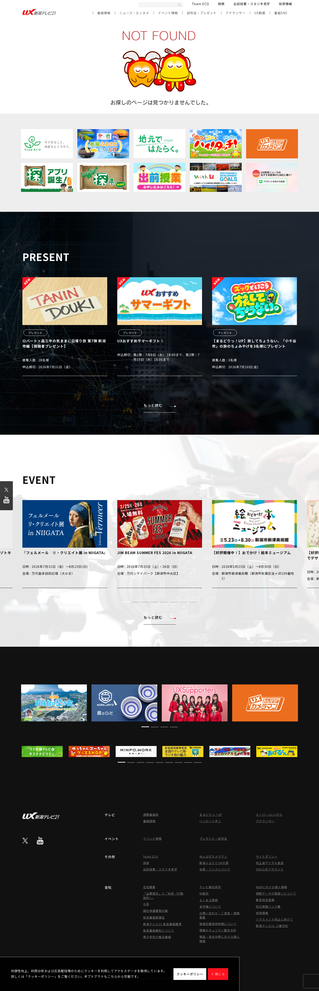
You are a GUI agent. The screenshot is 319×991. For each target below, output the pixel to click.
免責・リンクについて (214, 869)
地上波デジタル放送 (270, 863)
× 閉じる (218, 974)
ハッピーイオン (210, 821)
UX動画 (259, 13)
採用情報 (285, 4)
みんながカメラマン (213, 856)
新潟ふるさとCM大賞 (214, 863)
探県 (221, 4)
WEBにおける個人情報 (271, 887)
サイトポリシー (267, 856)
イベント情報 (168, 13)
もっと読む (160, 405)
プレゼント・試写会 (213, 838)
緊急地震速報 (265, 900)
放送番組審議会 (154, 917)
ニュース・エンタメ (134, 13)
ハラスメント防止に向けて (274, 919)
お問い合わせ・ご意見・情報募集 (219, 915)
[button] (145, 726)
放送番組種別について (158, 930)
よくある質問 (208, 900)
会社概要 (149, 887)
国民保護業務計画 (155, 911)
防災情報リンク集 (268, 906)
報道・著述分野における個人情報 (219, 939)
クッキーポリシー (190, 974)
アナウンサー (235, 13)
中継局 (204, 893)
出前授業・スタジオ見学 (251, 4)
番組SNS (280, 13)
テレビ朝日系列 (210, 887)
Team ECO (200, 4)
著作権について (210, 906)
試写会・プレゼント (202, 13)
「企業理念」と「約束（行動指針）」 (163, 895)
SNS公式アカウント (270, 869)
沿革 (146, 904)
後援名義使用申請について (218, 924)
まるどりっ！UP (210, 814)
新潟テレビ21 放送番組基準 (162, 924)
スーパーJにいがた (269, 814)
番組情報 (104, 13)
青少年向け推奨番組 (157, 937)
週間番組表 (151, 814)
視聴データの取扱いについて (276, 893)
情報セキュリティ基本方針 (217, 930)
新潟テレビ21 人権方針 (272, 926)
